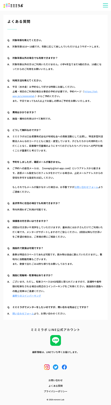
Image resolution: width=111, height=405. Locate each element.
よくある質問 (56, 385)
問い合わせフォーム (23, 313)
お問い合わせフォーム (86, 187)
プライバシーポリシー (55, 391)
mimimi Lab (58, 399)
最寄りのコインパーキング (26, 295)
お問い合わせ (56, 380)
